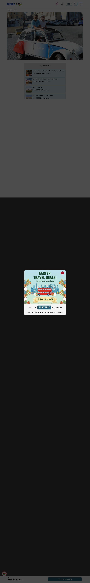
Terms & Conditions (44, 312)
